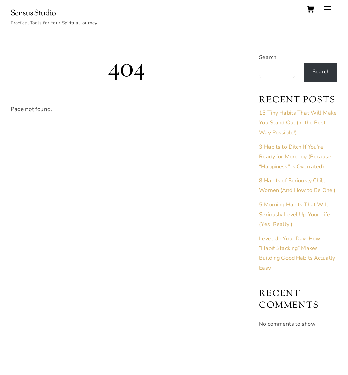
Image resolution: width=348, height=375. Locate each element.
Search (267, 57)
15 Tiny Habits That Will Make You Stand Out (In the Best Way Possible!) (298, 122)
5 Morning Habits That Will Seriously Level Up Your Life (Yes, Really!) (294, 214)
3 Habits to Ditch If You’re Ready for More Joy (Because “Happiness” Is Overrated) (295, 156)
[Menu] (327, 9)
